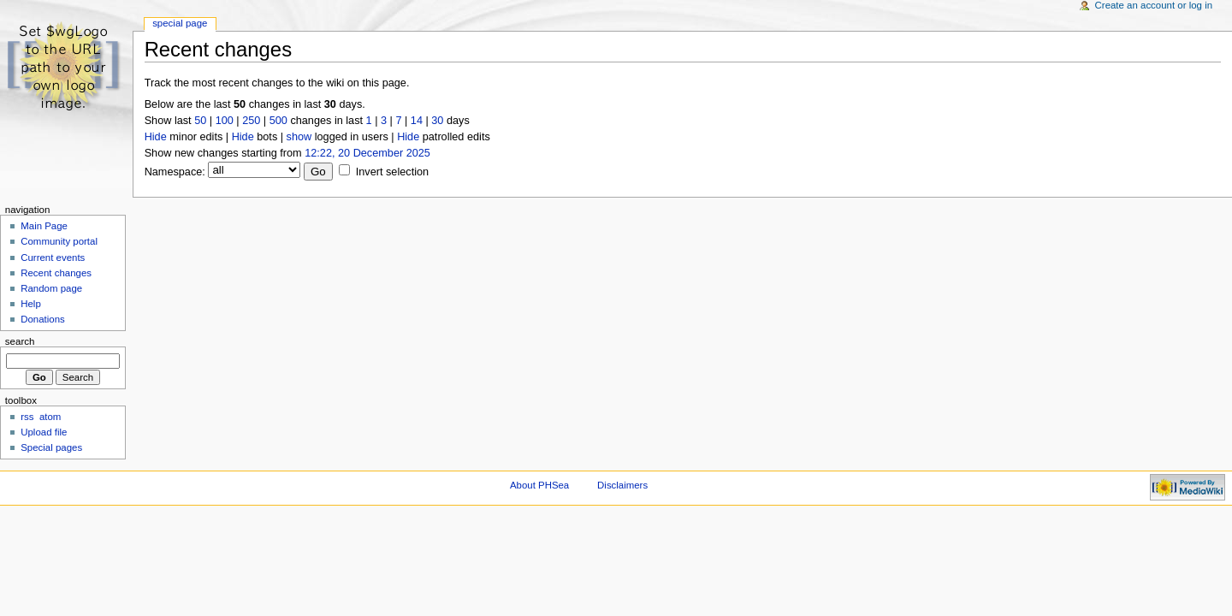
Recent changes (56, 273)
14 (417, 121)
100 (225, 121)
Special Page (179, 23)
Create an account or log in (1154, 5)
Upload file (44, 432)
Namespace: (175, 172)
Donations (43, 319)
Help (31, 304)
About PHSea (539, 485)
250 (251, 121)
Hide (156, 137)
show (299, 137)
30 (437, 121)
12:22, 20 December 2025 (367, 153)
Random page (51, 288)
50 (200, 121)
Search (20, 341)
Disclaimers (622, 485)
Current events (53, 257)
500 (278, 121)
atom (50, 417)
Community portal (59, 241)
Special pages (51, 447)
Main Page (44, 226)
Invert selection (392, 172)
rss (27, 417)
